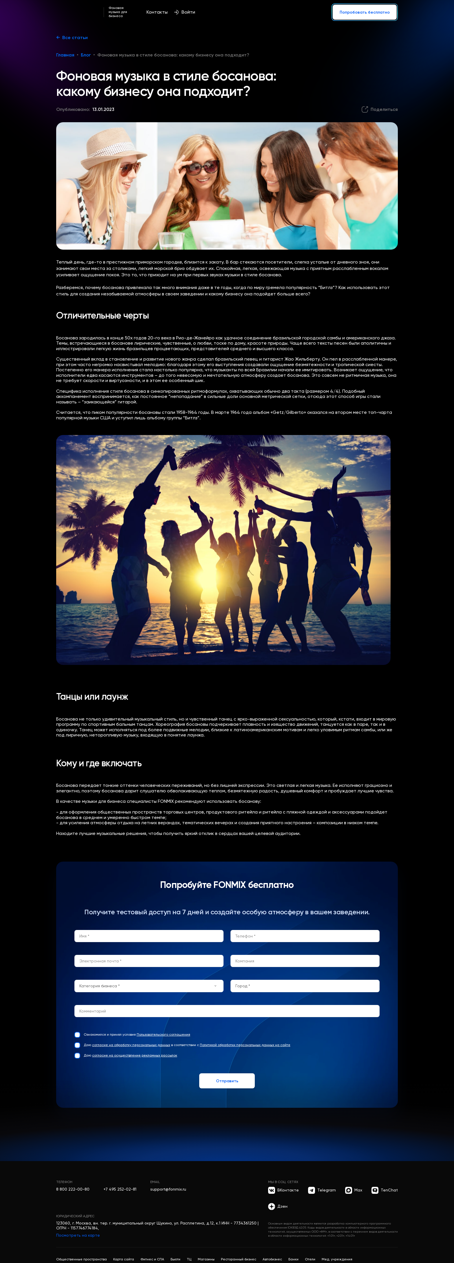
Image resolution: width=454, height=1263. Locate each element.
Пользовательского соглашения (163, 1034)
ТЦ (189, 1259)
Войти (184, 12)
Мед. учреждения (337, 1259)
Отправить (227, 1081)
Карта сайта (123, 1259)
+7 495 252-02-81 (119, 1189)
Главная (65, 55)
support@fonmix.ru (168, 1189)
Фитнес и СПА (152, 1259)
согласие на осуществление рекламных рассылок (134, 1055)
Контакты (157, 12)
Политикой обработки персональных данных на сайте (245, 1045)
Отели (310, 1259)
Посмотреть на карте (78, 1235)
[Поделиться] (379, 109)
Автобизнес (272, 1259)
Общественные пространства (81, 1259)
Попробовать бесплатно (365, 12)
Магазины (206, 1259)
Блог (86, 55)
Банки (293, 1259)
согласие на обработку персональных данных (131, 1045)
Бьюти (175, 1259)
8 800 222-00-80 (72, 1189)
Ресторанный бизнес (238, 1259)
